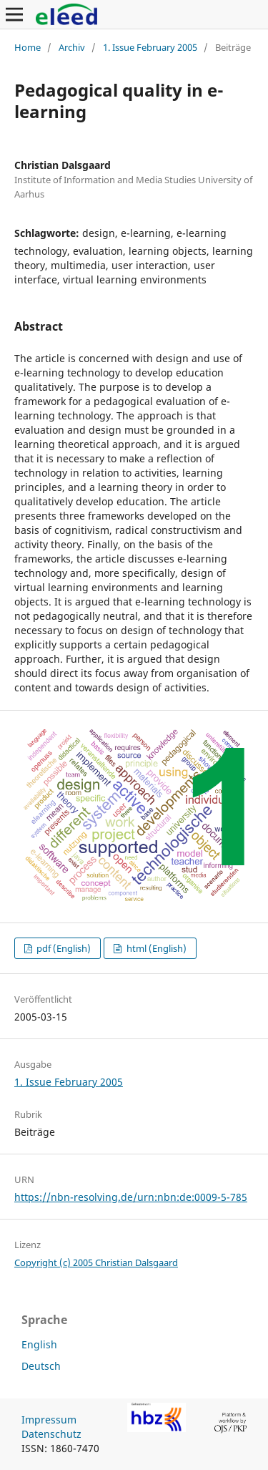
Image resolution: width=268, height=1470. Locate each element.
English (39, 1344)
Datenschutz (51, 1434)
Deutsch (41, 1366)
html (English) (155, 948)
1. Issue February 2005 (150, 47)
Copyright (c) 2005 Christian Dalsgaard (96, 1262)
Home (27, 47)
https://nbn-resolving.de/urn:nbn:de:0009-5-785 (130, 1197)
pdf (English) (62, 948)
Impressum (48, 1419)
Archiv (72, 47)
